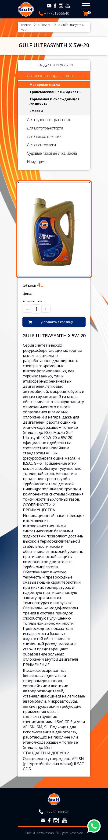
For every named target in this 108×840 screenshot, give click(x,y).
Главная (25, 25)
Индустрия (36, 161)
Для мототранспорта (45, 128)
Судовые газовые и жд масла (52, 153)
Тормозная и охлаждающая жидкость (54, 101)
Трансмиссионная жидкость (55, 92)
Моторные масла (44, 84)
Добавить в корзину (57, 322)
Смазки (36, 110)
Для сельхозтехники (44, 136)
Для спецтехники (41, 144)
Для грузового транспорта (49, 119)
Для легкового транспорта (50, 75)
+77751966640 (56, 13)
